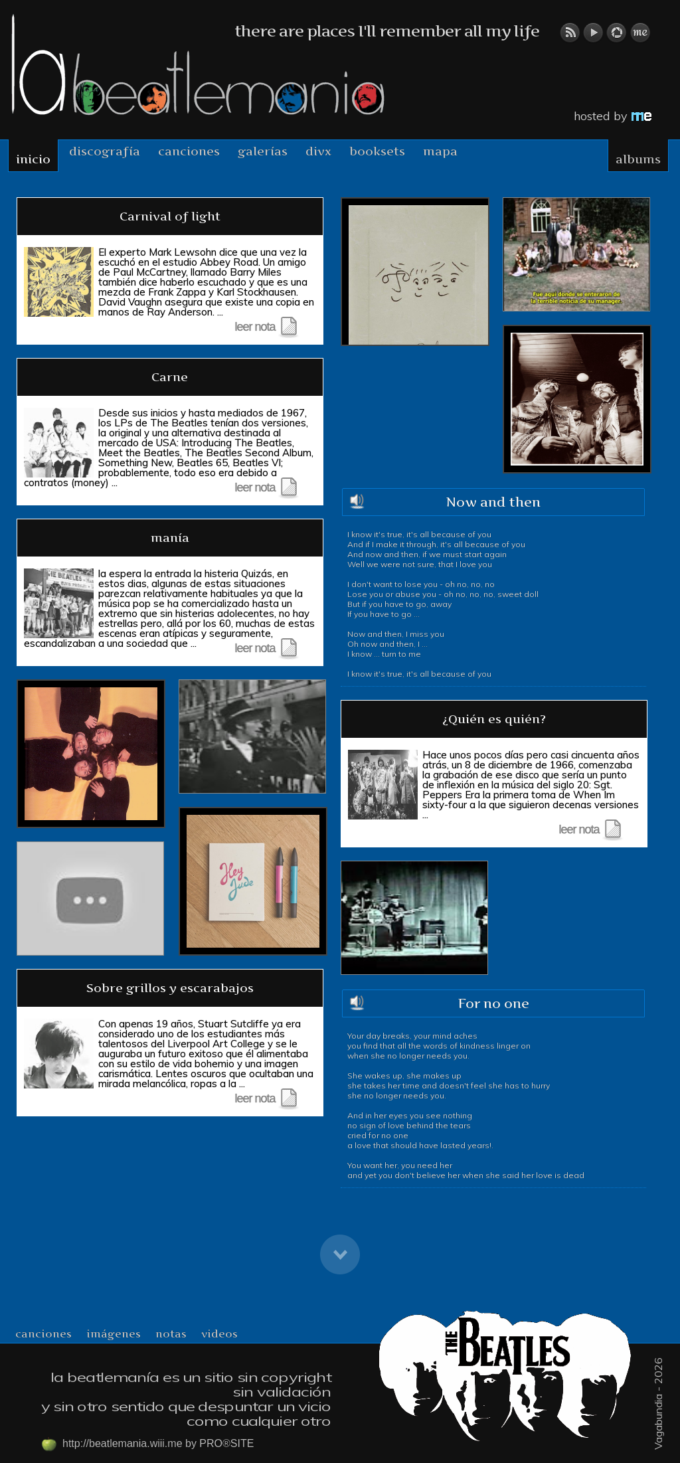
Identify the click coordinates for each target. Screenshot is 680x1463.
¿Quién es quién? (494, 719)
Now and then (493, 502)
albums (638, 159)
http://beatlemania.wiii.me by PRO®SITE (147, 1444)
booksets (377, 151)
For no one (493, 1003)
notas (171, 1333)
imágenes (113, 1333)
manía (170, 538)
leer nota (266, 327)
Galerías (263, 151)
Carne (169, 377)
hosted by (613, 116)
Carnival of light (170, 216)
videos (219, 1333)
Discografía (104, 151)
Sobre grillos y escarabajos (170, 988)
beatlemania (197, 64)
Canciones (189, 151)
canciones (43, 1333)
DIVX (318, 151)
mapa (440, 151)
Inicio (33, 159)
